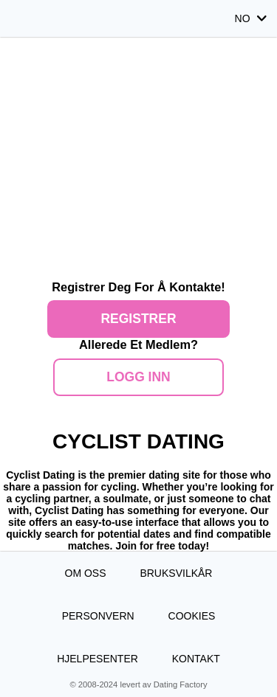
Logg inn (138, 377)
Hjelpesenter (97, 659)
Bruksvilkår (176, 573)
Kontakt (196, 659)
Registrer (138, 318)
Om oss (85, 573)
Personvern (98, 616)
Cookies (192, 616)
